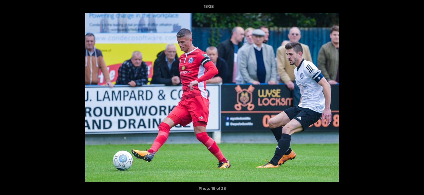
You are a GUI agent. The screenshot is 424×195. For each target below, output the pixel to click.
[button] (401, 7)
